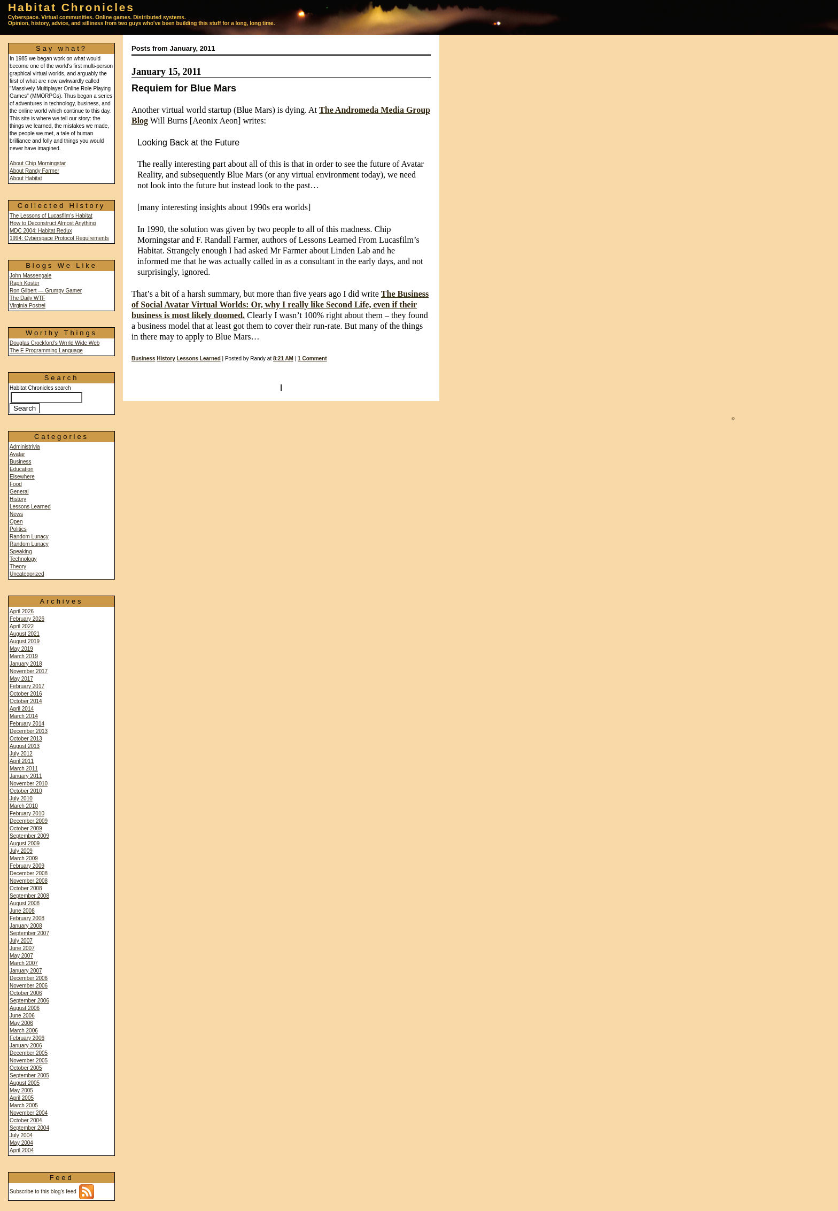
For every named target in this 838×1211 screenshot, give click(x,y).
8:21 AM (283, 358)
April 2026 (22, 611)
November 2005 (29, 1060)
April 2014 (22, 709)
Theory (18, 566)
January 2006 (26, 1045)
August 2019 (25, 641)
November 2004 (29, 1113)
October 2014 (26, 701)
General (19, 492)
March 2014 (24, 716)
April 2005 (22, 1098)
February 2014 (27, 724)
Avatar (17, 454)
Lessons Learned (30, 507)
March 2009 (24, 858)
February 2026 (27, 619)
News (16, 514)
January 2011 (26, 776)
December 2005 (29, 1053)
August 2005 (25, 1083)
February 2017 (27, 686)
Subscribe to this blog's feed (52, 1191)
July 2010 (21, 798)
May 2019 (21, 649)
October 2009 (26, 828)
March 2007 (24, 963)
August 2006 (25, 1008)
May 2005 (21, 1090)
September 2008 (29, 896)
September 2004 (29, 1128)
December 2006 (29, 978)
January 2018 (26, 664)
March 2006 (24, 1030)
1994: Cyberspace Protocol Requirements (59, 238)
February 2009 (27, 866)
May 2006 (21, 1023)
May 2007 (21, 956)
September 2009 (29, 836)
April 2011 (22, 761)
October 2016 (26, 694)
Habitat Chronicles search (46, 398)
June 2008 (22, 911)
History (18, 499)
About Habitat (26, 178)
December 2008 (29, 873)
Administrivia (25, 447)
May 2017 (21, 679)
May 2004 (21, 1143)
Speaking (21, 551)
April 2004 (22, 1150)
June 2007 (22, 948)
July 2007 (21, 941)
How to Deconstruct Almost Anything (53, 223)
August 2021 (25, 634)
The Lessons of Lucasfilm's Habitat (51, 216)
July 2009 (21, 851)
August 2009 (25, 843)
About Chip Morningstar (38, 163)
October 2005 (26, 1068)
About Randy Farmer (34, 171)
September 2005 (29, 1075)
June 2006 (22, 1016)
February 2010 (27, 813)
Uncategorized (27, 574)
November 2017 (29, 671)
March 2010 (24, 806)
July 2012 (21, 754)
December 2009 (29, 821)
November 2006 (29, 986)
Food (16, 484)
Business (21, 462)
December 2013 (29, 731)
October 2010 (26, 791)
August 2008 (25, 903)
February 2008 (27, 918)
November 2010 (29, 783)
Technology (23, 559)
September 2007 (29, 933)
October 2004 (26, 1120)
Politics (18, 529)
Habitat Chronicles (71, 7)
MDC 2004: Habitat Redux (41, 231)
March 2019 (24, 656)
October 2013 (26, 739)
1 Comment (312, 358)
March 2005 (24, 1105)
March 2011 (24, 769)
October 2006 (26, 993)
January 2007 (26, 971)
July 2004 (21, 1135)
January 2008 (26, 926)
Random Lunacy (29, 536)
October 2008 (26, 888)
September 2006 (29, 1001)
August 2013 (25, 746)
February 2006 (27, 1038)
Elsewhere (22, 477)
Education (21, 469)
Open (16, 521)
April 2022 (22, 626)
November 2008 (29, 881)
